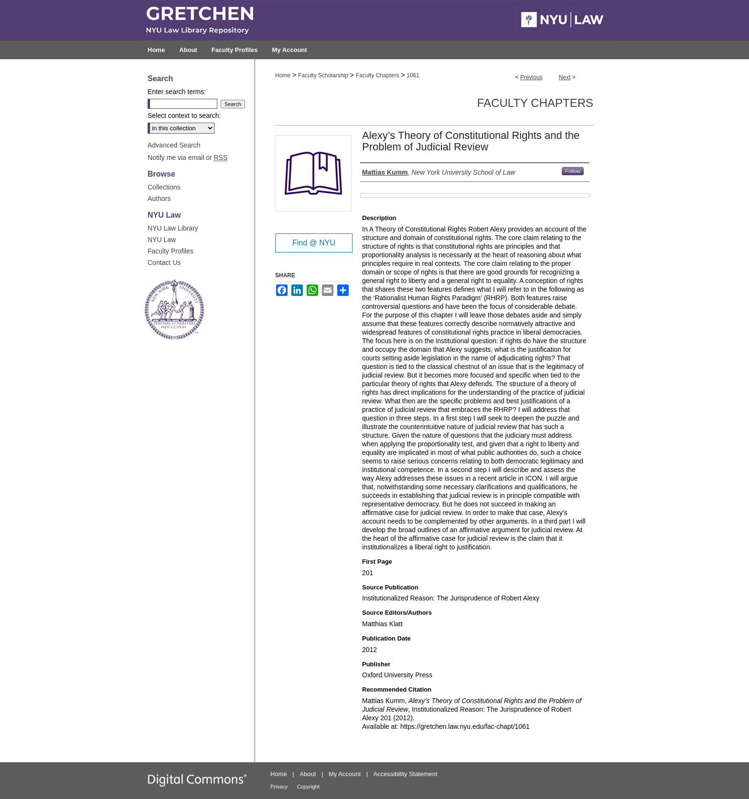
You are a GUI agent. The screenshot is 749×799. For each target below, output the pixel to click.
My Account (345, 774)
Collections (164, 187)
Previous (531, 77)
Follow (572, 171)
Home (282, 75)
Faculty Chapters (377, 75)
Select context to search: (184, 115)
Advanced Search (174, 145)
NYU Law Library (173, 228)
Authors (159, 198)
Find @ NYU (313, 243)
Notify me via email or (187, 157)
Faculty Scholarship (323, 75)
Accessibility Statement (406, 774)
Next (565, 77)
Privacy (279, 786)
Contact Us (164, 262)
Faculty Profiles (170, 251)
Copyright (308, 786)
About (308, 774)
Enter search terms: (177, 91)
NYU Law (162, 239)
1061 (413, 75)
